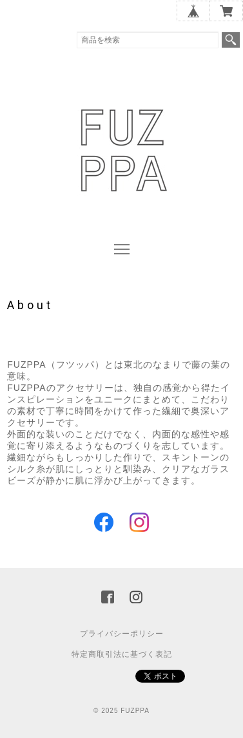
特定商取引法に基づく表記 (122, 654)
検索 (231, 40)
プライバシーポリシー (122, 633)
